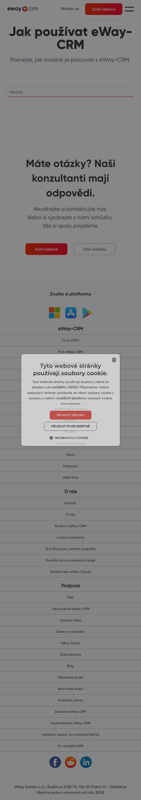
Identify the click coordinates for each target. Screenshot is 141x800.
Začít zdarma (103, 9)
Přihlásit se (70, 9)
